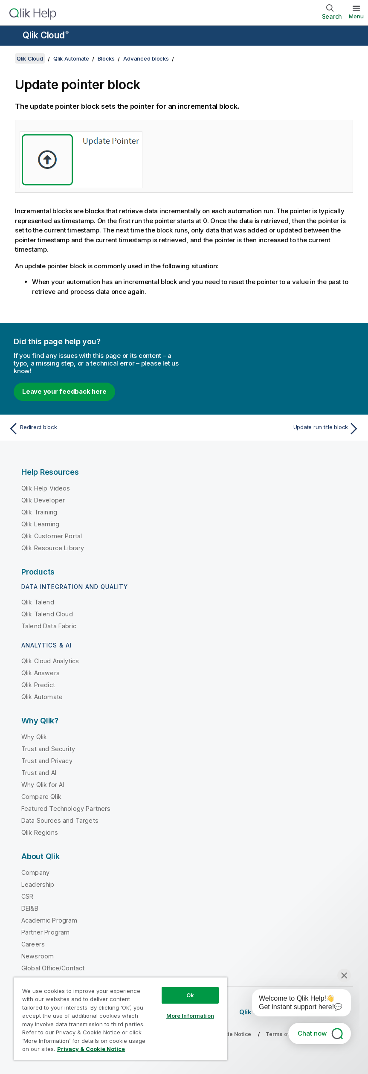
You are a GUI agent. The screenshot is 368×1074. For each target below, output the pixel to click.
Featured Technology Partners (65, 808)
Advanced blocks (145, 58)
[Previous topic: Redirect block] (93, 428)
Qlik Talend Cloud (47, 614)
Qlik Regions (39, 832)
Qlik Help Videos (45, 488)
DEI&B (29, 908)
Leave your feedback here (64, 391)
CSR (27, 896)
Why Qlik (34, 736)
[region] (120, 1018)
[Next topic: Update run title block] (275, 428)
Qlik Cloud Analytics (50, 661)
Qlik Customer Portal (51, 536)
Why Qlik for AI (42, 784)
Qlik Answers (40, 672)
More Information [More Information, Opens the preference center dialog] (190, 1015)
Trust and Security (48, 748)
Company (35, 872)
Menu (356, 16)
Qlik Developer (43, 500)
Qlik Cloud (46, 35)
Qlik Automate (71, 58)
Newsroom (37, 956)
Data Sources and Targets (60, 820)
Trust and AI (38, 772)
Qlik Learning (40, 524)
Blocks (106, 58)
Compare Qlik (41, 796)
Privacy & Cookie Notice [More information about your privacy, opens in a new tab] (91, 1048)
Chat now (312, 1033)
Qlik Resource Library (52, 548)
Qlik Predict (38, 684)
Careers (33, 944)
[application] (295, 1004)
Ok (190, 995)
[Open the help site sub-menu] (12, 36)
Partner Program (45, 932)
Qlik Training (39, 512)
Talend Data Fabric (48, 626)
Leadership (38, 884)
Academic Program (49, 920)
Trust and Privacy (46, 760)
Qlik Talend (37, 602)
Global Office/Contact (52, 968)
